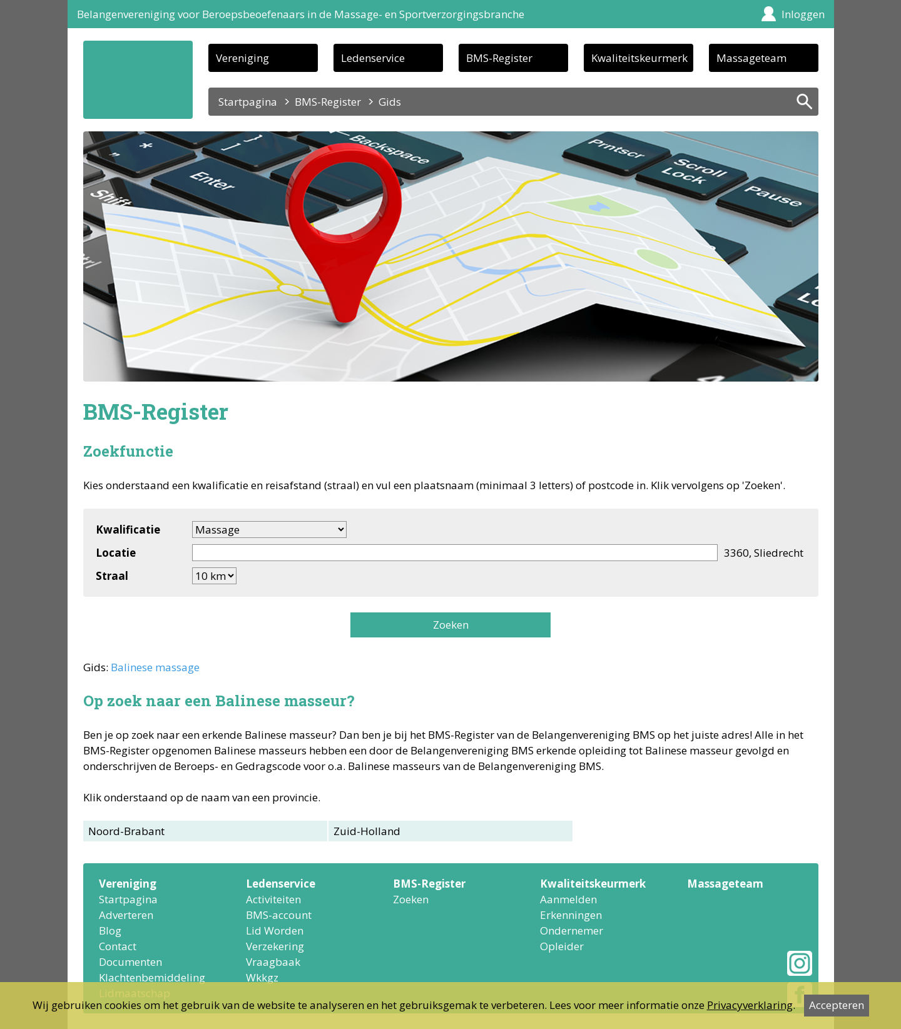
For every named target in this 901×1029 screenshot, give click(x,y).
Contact (117, 946)
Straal (112, 576)
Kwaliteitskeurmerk (639, 58)
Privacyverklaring (750, 1005)
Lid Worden (274, 930)
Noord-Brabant (126, 831)
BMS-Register (499, 58)
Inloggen (803, 14)
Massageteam (751, 58)
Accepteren (836, 1005)
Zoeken (451, 624)
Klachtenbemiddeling (152, 977)
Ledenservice (373, 58)
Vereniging (242, 58)
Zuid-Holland (366, 831)
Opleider (562, 946)
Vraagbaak (273, 962)
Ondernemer (571, 930)
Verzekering (275, 946)
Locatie (116, 552)
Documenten (130, 962)
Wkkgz (262, 977)
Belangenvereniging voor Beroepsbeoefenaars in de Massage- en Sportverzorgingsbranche (300, 14)
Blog (110, 930)
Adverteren (126, 915)
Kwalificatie (128, 529)
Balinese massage (155, 667)
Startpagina (247, 101)
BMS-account (279, 915)
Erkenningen (571, 915)
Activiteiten (273, 899)
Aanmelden (568, 899)
